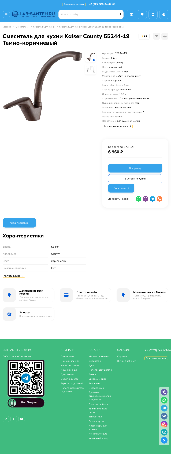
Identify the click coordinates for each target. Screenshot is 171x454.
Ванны (92, 374)
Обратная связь (69, 378)
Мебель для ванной (99, 356)
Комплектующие (98, 433)
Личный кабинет (126, 360)
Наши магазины (70, 365)
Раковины (94, 383)
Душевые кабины (98, 404)
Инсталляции (96, 387)
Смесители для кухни (43, 26)
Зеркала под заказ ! (72, 383)
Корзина (122, 356)
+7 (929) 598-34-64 (102, 4)
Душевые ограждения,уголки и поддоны (100, 396)
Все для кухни (96, 421)
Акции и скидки (69, 369)
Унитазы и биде (97, 378)
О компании (67, 356)
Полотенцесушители (100, 369)
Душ (91, 365)
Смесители (21, 26)
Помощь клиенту (70, 360)
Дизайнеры (67, 374)
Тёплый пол (95, 416)
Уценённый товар (98, 438)
